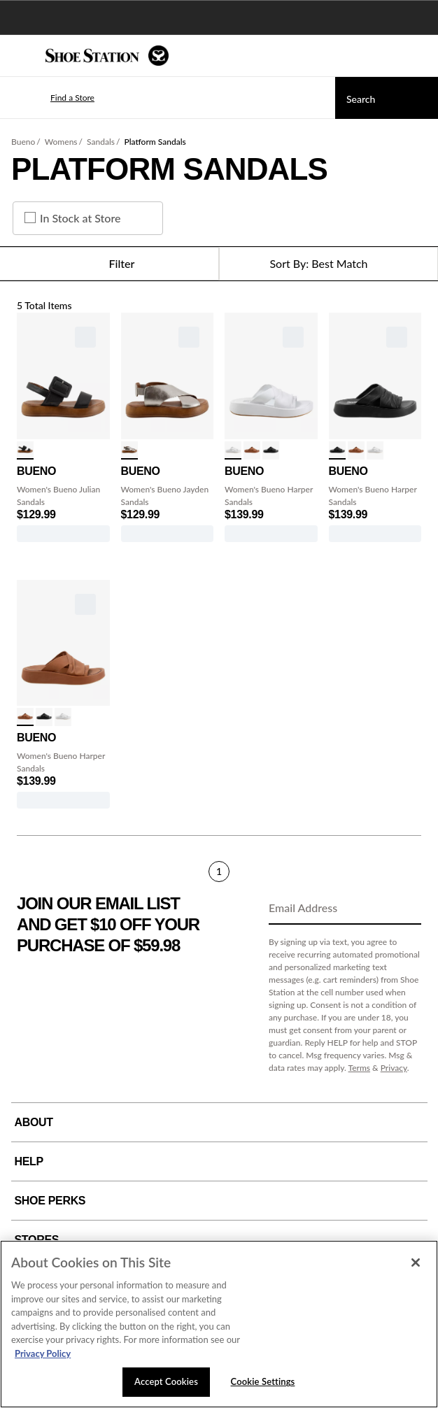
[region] (219, 1324)
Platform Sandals (154, 141)
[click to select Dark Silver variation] (129, 450)
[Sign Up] (406, 908)
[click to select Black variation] (25, 450)
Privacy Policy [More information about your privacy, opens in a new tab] (43, 1353)
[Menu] (21, 56)
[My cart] (419, 56)
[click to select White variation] (233, 450)
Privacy (394, 1067)
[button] (51, 98)
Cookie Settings (263, 1381)
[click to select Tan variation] (251, 450)
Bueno (23, 141)
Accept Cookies (166, 1381)
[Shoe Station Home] (107, 55)
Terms (359, 1067)
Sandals (101, 141)
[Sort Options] (328, 263)
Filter (109, 263)
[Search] (386, 98)
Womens (61, 141)
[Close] (415, 1262)
